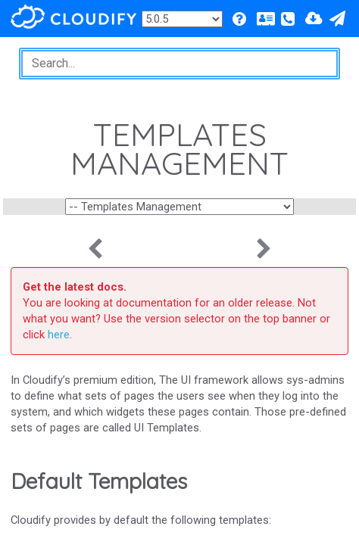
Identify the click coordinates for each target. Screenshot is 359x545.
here (59, 334)
